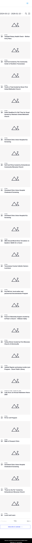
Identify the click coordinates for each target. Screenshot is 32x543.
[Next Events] (28, 521)
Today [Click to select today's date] (15, 521)
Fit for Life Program (10, 418)
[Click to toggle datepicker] (11, 13)
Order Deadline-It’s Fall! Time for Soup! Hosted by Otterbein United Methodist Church (17, 114)
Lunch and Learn (9, 515)
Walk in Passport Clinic (11, 441)
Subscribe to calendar (14, 526)
